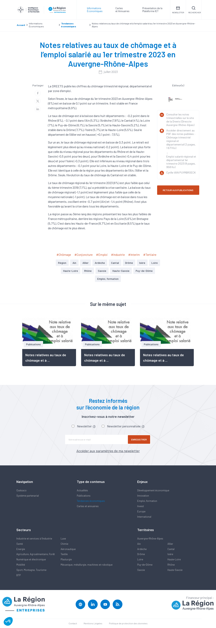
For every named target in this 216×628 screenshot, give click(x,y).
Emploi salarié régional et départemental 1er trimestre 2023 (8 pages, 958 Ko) (181, 162)
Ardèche (100, 262)
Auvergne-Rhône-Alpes (150, 538)
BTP (18, 575)
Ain (74, 262)
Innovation (143, 495)
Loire (154, 262)
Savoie (102, 270)
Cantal (115, 262)
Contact (73, 623)
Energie (20, 549)
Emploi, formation (108, 278)
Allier (85, 262)
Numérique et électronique (31, 559)
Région (62, 262)
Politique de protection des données (128, 623)
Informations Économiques (95, 10)
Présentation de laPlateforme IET (152, 10)
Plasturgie (66, 559)
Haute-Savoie (120, 270)
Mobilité (20, 564)
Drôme (129, 262)
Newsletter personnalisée (125, 426)
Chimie (64, 543)
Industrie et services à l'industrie (34, 538)
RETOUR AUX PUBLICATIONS (178, 190)
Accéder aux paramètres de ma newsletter (108, 451)
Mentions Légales (93, 623)
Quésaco (21, 490)
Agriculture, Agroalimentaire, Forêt (35, 554)
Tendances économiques (91, 500)
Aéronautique (68, 549)
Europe (141, 511)
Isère (142, 262)
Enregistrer (139, 439)
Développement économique (153, 490)
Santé (19, 543)
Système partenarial (27, 495)
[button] (8, 621)
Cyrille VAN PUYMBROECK (181, 172)
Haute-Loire (70, 270)
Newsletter (86, 426)
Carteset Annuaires (122, 10)
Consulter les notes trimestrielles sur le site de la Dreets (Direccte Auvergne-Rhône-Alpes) (180, 120)
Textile (64, 554)
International (144, 516)
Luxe (63, 538)
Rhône (88, 270)
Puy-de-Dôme (144, 270)
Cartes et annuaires (88, 506)
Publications (83, 495)
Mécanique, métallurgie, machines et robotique (86, 564)
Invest (140, 506)
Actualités (82, 490)
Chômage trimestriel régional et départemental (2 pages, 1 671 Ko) (181, 143)
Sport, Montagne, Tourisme (31, 569)
